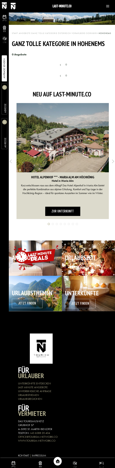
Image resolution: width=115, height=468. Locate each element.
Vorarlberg (79, 33)
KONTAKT (23, 455)
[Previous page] (60, 64)
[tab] (49, 224)
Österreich (64, 33)
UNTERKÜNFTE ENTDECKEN (34, 383)
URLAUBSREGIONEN (30, 399)
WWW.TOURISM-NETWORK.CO (36, 440)
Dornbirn (92, 33)
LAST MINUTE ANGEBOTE (33, 387)
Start (15, 33)
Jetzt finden (27, 268)
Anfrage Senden (4, 68)
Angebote (25, 33)
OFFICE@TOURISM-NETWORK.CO (38, 437)
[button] (106, 6)
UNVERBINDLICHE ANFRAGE (34, 391)
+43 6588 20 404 (40, 433)
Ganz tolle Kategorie (44, 33)
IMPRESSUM (39, 455)
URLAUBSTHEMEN (28, 395)
